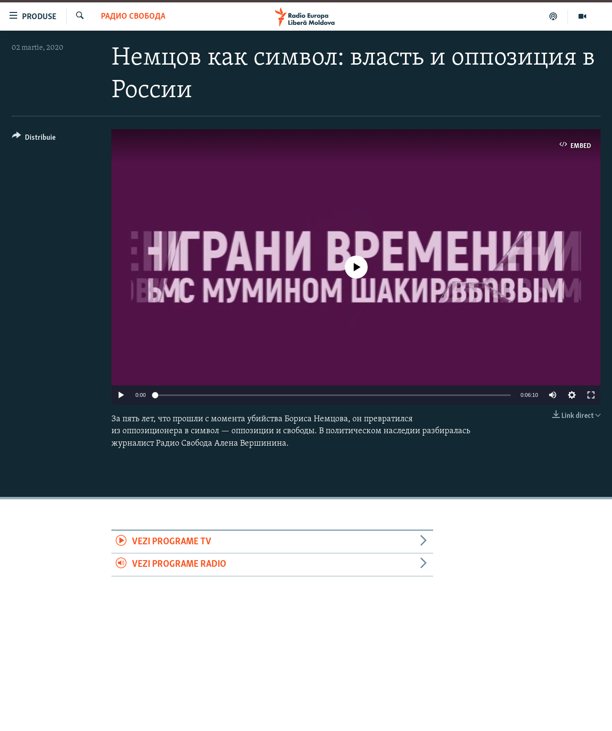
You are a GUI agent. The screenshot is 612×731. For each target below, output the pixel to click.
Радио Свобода (133, 16)
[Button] (33, 139)
